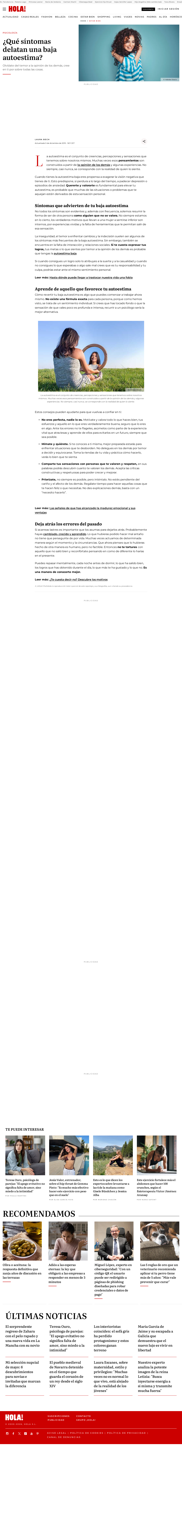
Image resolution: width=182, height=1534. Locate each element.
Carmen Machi (69, 2)
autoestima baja (65, 253)
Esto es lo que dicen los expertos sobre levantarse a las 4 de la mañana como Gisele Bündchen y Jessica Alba (111, 1187)
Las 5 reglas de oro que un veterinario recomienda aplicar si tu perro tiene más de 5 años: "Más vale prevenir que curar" (159, 1273)
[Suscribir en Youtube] (32, 1433)
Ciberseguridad (85, 2)
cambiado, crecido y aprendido (64, 534)
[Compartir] (144, 141)
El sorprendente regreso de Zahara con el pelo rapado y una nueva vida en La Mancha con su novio (22, 1336)
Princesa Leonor (36, 2)
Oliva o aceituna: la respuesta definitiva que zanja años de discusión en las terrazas (22, 1271)
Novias (139, 16)
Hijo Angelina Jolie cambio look (148, 2)
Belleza (60, 16)
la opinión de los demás (93, 164)
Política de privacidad (126, 1433)
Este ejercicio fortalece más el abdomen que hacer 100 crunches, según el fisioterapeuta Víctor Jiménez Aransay (156, 1187)
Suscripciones (59, 1416)
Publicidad (56, 1420)
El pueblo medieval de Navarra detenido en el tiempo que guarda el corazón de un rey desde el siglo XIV (66, 1374)
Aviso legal (57, 1433)
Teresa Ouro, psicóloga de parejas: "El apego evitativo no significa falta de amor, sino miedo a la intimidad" (25, 1185)
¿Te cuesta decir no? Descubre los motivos (78, 579)
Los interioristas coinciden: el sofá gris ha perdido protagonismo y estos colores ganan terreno (111, 1338)
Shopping (103, 16)
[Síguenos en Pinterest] (38, 1433)
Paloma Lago (20, 2)
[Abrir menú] (4, 9)
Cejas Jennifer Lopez (123, 2)
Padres (151, 16)
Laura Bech (42, 139)
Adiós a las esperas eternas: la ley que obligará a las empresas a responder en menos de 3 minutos (66, 1273)
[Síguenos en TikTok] (26, 1433)
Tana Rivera (169, 2)
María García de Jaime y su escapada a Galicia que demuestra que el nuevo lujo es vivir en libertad (155, 1338)
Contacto (83, 1416)
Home (83, 21)
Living (117, 16)
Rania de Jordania (53, 2)
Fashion (46, 16)
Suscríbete (148, 9)
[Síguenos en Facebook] (13, 1433)
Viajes (128, 16)
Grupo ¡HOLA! (86, 1420)
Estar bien (88, 16)
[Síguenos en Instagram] (7, 1433)
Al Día (163, 16)
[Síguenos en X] (20, 1433)
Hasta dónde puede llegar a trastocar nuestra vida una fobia (91, 277)
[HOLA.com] (17, 9)
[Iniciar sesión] (168, 9)
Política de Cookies (86, 1433)
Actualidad (11, 16)
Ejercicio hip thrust (103, 2)
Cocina (73, 16)
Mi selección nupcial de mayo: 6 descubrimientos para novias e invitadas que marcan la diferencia (22, 1374)
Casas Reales (30, 16)
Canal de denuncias (64, 1437)
